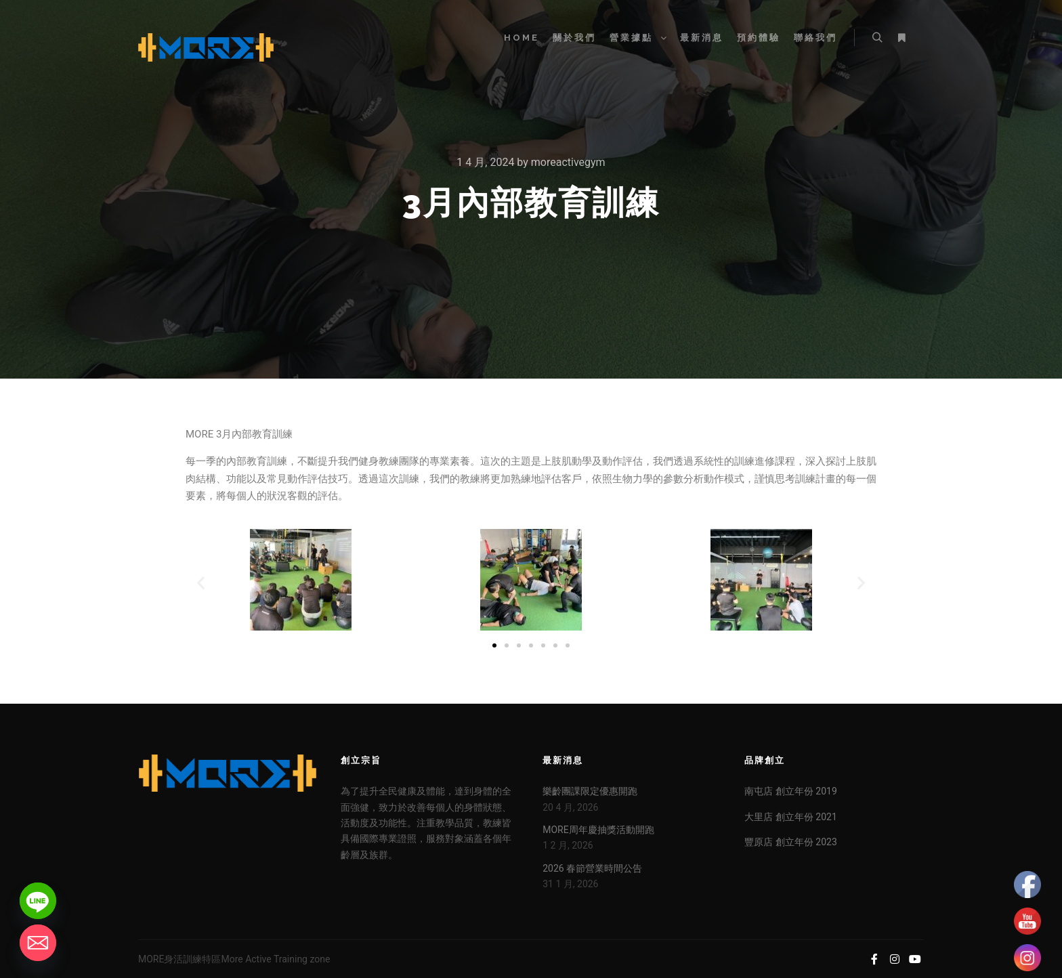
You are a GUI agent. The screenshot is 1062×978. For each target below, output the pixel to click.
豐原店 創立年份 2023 (790, 841)
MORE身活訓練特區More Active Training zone (234, 959)
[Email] (38, 942)
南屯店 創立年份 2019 (790, 791)
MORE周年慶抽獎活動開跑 (598, 829)
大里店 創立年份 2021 (790, 816)
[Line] (38, 901)
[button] (200, 582)
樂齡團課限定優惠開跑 (590, 791)
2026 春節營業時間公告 (592, 868)
